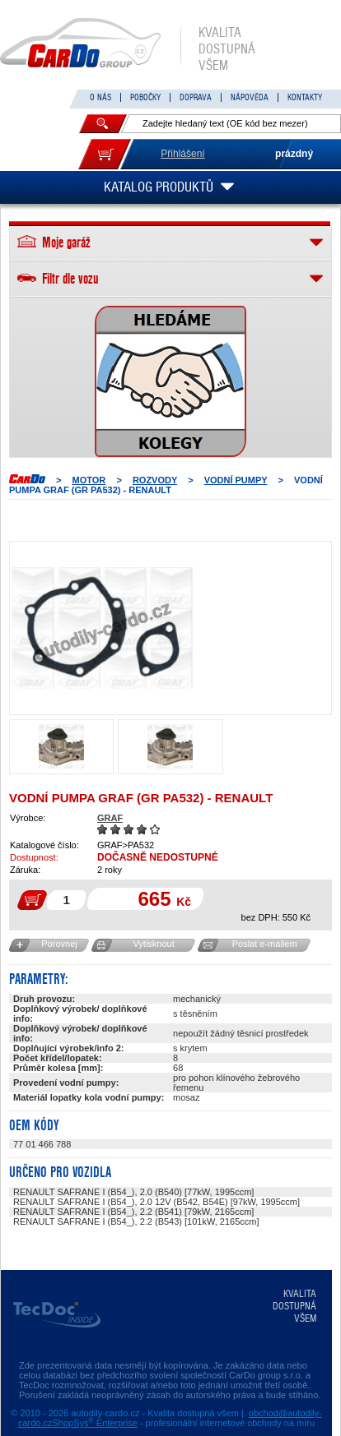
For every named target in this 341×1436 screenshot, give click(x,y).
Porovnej (59, 944)
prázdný (294, 153)
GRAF (110, 818)
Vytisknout (153, 944)
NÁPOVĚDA (250, 97)
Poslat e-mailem (264, 944)
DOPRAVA (196, 97)
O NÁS (100, 97)
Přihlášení (182, 153)
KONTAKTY (304, 97)
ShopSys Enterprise (95, 1423)
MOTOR (89, 480)
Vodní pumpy (236, 480)
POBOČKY (145, 97)
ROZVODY (155, 480)
